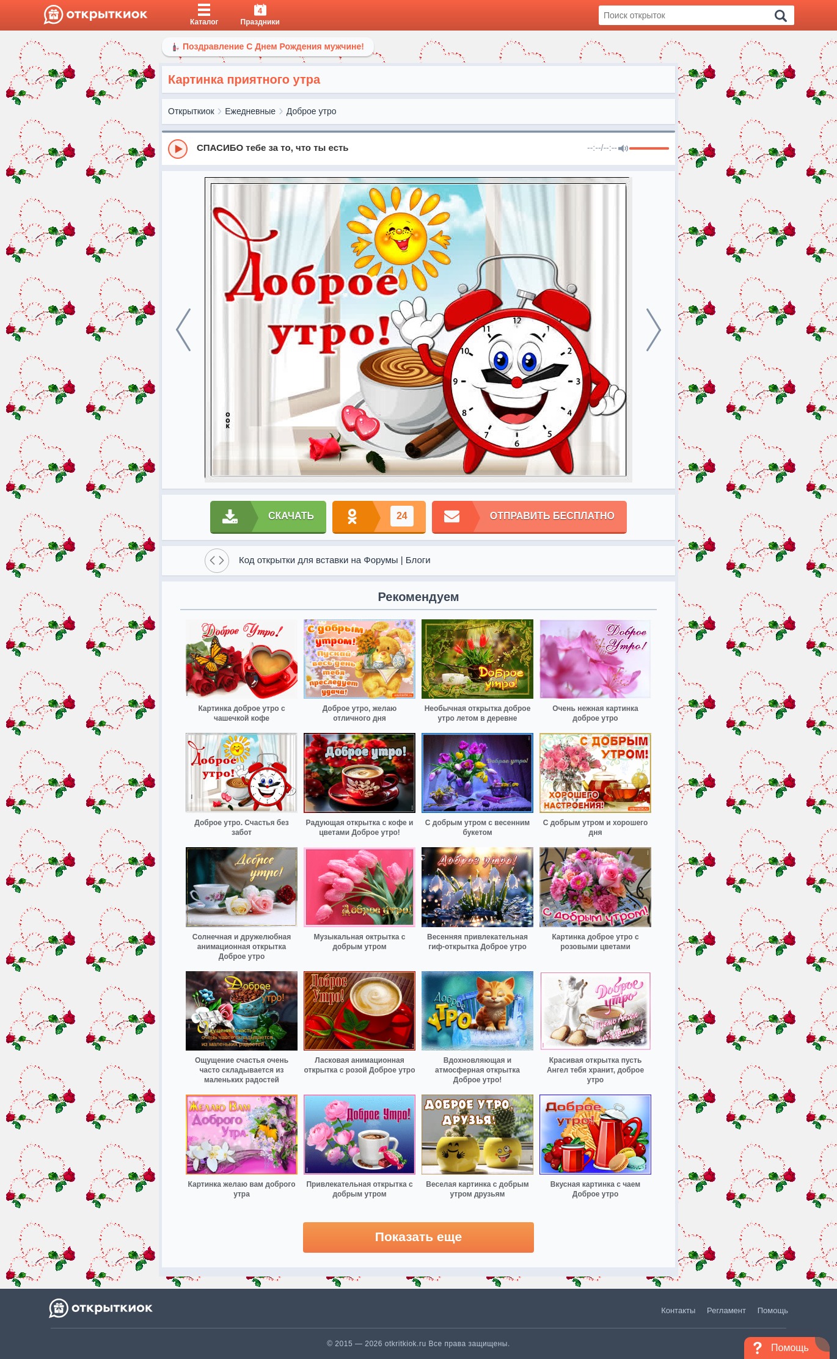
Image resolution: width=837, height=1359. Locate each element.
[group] (418, 148)
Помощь (773, 1310)
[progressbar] (649, 149)
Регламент (726, 1310)
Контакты (678, 1310)
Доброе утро (312, 111)
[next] (653, 330)
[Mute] (623, 149)
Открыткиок (191, 111)
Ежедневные (250, 111)
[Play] (178, 149)
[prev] (183, 330)
